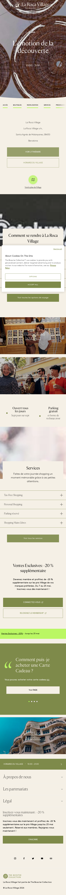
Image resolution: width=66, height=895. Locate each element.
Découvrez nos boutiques (33, 338)
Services (47, 105)
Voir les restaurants (33, 378)
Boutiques (17, 105)
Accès (5, 105)
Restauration (32, 105)
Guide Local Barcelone (33, 738)
